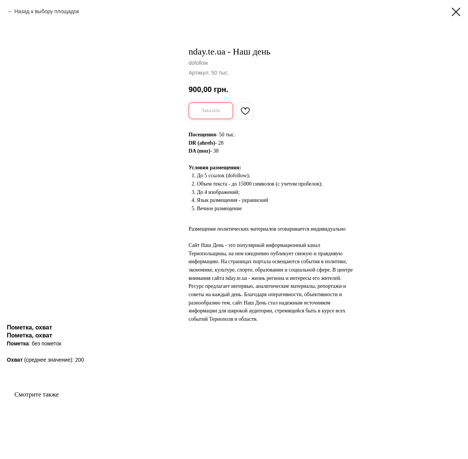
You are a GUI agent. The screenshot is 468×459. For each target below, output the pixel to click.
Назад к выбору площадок (46, 11)
